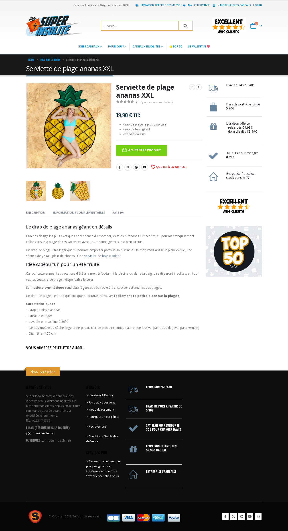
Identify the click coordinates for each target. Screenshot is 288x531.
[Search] (186, 25)
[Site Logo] (54, 25)
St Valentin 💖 (199, 46)
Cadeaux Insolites (146, 46)
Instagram (258, 516)
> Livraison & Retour (99, 395)
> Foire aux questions (100, 402)
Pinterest (136, 167)
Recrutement (97, 426)
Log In (257, 5)
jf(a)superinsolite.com (40, 433)
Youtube (250, 516)
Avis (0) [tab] (118, 212)
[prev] (192, 87)
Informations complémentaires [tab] (79, 212)
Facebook (119, 167)
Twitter (128, 167)
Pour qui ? (116, 46)
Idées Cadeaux (88, 46)
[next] (199, 87)
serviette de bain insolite (102, 256)
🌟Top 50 (175, 46)
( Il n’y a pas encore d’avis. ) (154, 102)
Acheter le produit (144, 150)
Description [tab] (35, 212)
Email (144, 167)
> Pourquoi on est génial (103, 417)
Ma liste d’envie (196, 5)
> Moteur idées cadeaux (231, 5)
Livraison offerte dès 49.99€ (157, 5)
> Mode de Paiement (100, 410)
